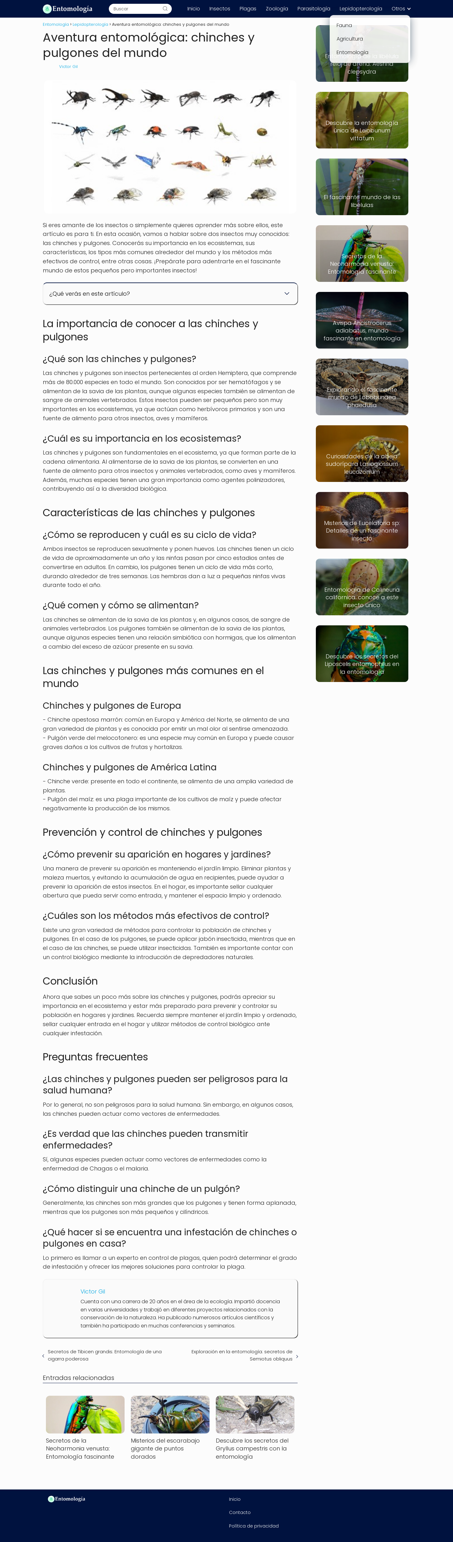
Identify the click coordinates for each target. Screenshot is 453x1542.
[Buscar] (165, 9)
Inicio (193, 8)
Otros (398, 8)
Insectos (220, 8)
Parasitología (314, 8)
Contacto (240, 1512)
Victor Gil (68, 67)
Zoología (277, 8)
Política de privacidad (254, 1526)
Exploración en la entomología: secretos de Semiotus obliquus (242, 1355)
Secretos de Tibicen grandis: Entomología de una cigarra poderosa (105, 1355)
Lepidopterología (361, 8)
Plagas (248, 8)
